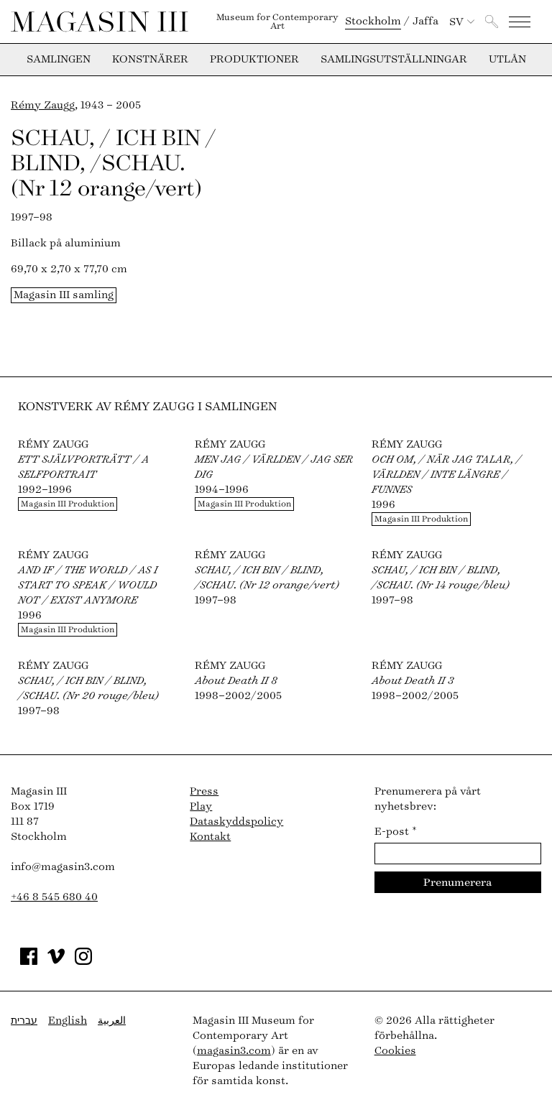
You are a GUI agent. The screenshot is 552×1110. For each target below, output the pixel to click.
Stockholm (373, 21)
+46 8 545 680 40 (54, 897)
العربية (112, 1020)
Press (204, 791)
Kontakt (210, 837)
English (67, 1020)
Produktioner (254, 60)
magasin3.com (234, 1051)
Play (201, 806)
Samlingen (59, 60)
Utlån (507, 60)
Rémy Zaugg (43, 105)
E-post (395, 831)
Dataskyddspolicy (236, 821)
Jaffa (425, 21)
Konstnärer (150, 60)
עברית (24, 1020)
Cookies (395, 1051)
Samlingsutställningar (394, 60)
